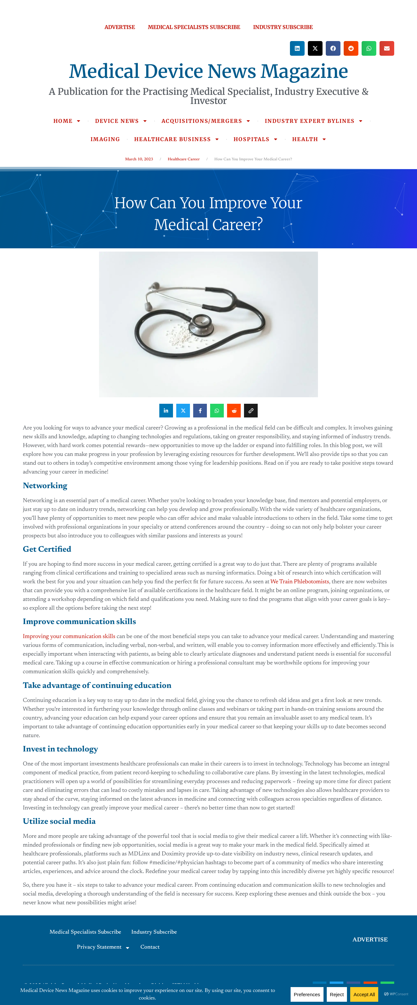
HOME (67, 121)
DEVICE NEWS (121, 121)
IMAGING (105, 139)
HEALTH (309, 139)
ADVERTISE (120, 27)
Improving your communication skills (69, 637)
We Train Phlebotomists (299, 582)
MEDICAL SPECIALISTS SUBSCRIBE (194, 27)
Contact (150, 947)
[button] (297, 48)
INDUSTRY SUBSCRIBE (283, 27)
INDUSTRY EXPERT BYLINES (314, 121)
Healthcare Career (184, 159)
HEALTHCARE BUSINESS (177, 139)
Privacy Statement (103, 948)
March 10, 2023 (139, 159)
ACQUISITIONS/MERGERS (206, 121)
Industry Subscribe (154, 932)
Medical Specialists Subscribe (85, 932)
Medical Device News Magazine (208, 71)
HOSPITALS (256, 139)
